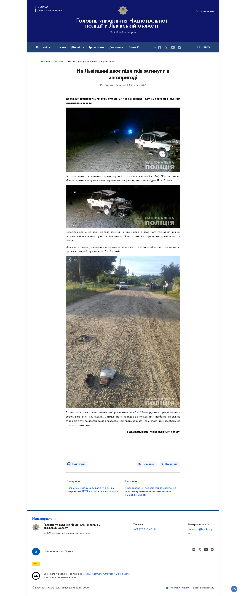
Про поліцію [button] (43, 47)
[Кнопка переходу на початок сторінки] (234, 589)
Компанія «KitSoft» (180, 588)
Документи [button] (116, 47)
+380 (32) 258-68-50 (144, 529)
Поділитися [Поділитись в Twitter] (171, 464)
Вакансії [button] (134, 47)
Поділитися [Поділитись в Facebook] (148, 464)
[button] (45, 519)
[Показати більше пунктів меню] (155, 47)
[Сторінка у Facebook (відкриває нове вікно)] (159, 47)
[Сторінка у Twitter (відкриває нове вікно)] (166, 47)
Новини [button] (61, 47)
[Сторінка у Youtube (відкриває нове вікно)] (173, 47)
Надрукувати (78, 464)
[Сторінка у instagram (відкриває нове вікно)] (180, 47)
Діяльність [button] (77, 47)
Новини (59, 61)
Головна (45, 61)
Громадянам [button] (96, 47)
